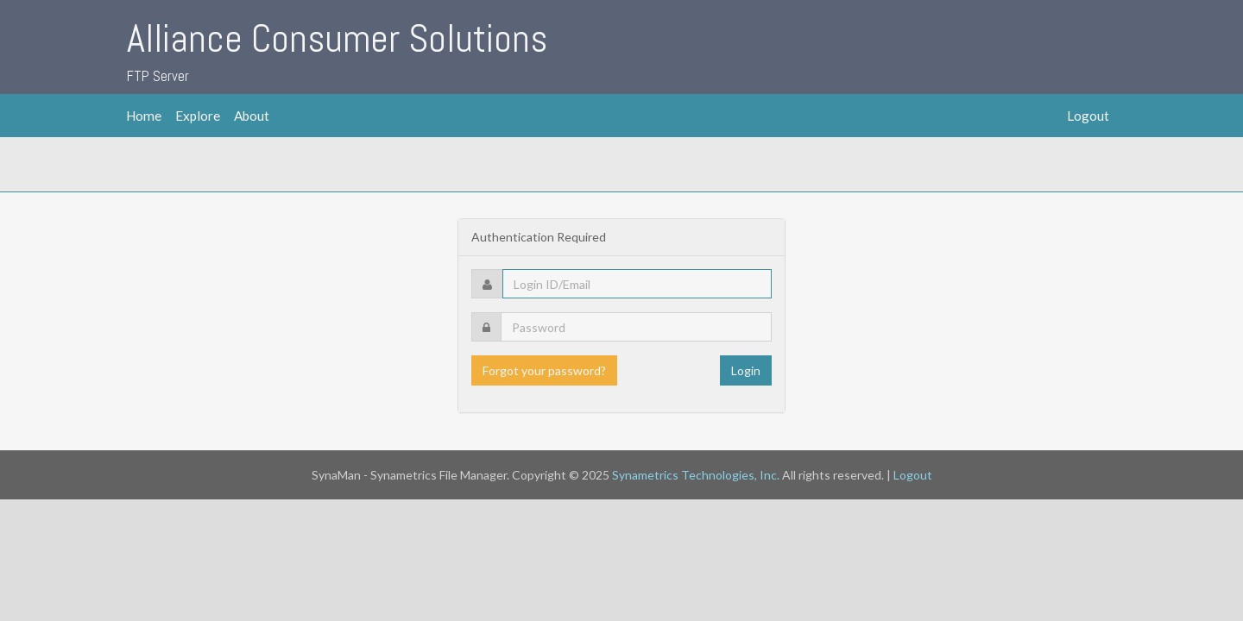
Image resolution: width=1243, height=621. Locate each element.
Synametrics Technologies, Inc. (695, 474)
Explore (197, 115)
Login (745, 370)
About (251, 115)
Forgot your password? (544, 370)
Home (143, 115)
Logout (1088, 115)
